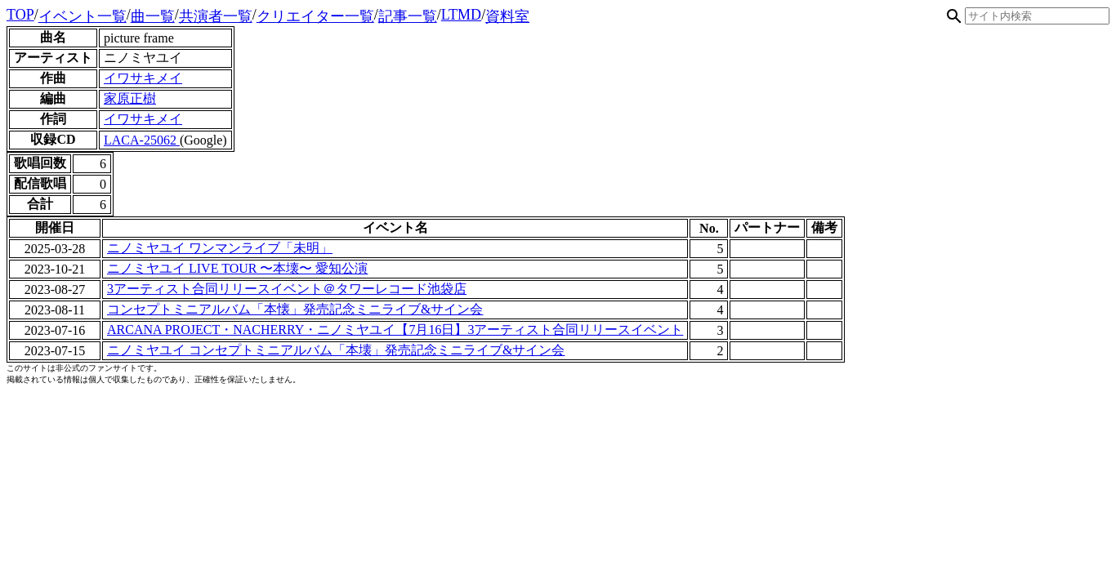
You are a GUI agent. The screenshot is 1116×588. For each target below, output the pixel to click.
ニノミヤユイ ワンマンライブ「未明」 (220, 248)
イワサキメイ (143, 78)
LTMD (461, 15)
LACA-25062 (142, 140)
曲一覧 (153, 16)
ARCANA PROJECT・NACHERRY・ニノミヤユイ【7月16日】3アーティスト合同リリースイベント (395, 329)
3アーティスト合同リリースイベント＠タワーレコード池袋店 (286, 289)
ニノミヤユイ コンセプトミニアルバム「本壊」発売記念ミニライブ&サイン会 (336, 350)
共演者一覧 (215, 16)
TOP (20, 15)
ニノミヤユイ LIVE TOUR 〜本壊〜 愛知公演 (237, 268)
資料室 (507, 16)
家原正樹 (130, 98)
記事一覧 (407, 16)
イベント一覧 (82, 16)
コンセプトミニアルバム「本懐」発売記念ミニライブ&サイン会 (295, 309)
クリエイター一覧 (315, 16)
